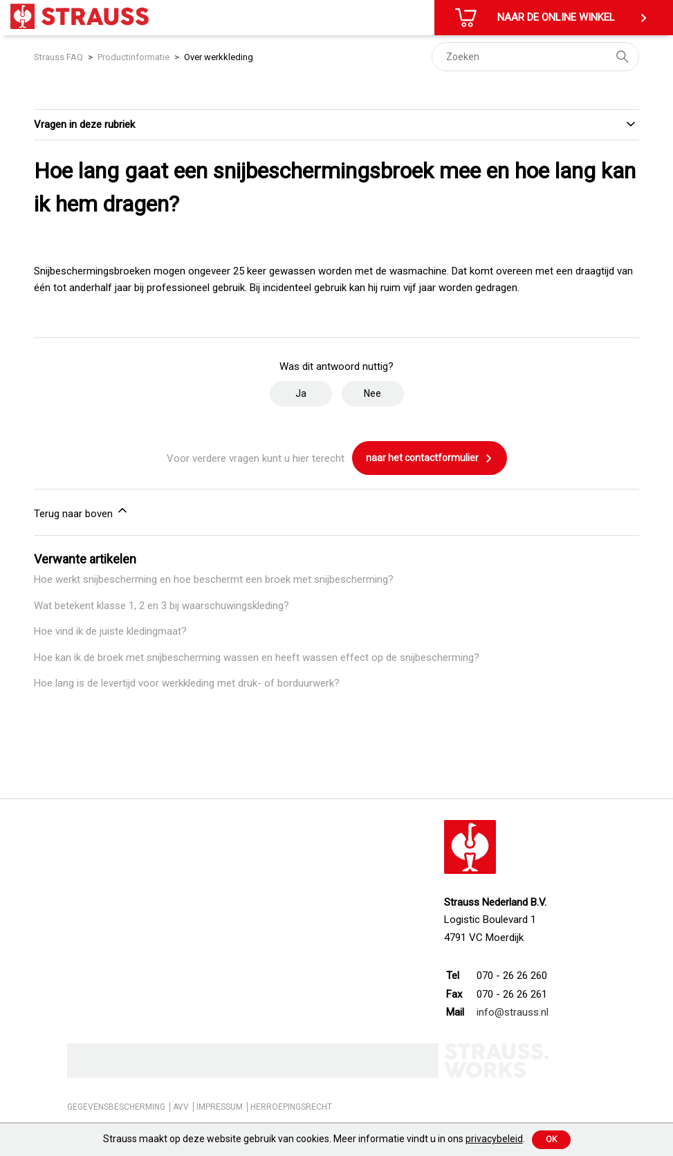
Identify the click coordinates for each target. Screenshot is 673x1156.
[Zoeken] (535, 57)
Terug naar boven (81, 511)
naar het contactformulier (429, 458)
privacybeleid (494, 1138)
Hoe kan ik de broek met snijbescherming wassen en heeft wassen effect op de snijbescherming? (256, 657)
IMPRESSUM (219, 1107)
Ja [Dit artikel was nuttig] (300, 393)
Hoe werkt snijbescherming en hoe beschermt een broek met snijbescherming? (214, 579)
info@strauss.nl (512, 1012)
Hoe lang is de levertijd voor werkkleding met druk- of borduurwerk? (187, 683)
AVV (181, 1107)
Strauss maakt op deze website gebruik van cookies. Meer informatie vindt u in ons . (314, 1138)
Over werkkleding (218, 57)
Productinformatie (133, 57)
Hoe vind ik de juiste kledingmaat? (110, 631)
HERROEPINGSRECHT (291, 1107)
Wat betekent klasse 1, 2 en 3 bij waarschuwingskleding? (161, 605)
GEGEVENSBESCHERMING (116, 1107)
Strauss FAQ (59, 57)
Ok (551, 1139)
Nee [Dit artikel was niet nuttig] (372, 393)
